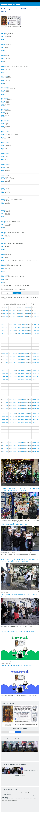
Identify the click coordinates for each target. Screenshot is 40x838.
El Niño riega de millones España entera (14, 524)
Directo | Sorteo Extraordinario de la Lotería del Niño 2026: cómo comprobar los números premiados (20, 560)
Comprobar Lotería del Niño (20, 728)
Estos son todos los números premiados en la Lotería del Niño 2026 (19, 595)
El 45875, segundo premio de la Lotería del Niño (16, 666)
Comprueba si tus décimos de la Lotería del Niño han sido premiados (23, 484)
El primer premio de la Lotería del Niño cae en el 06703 (18, 631)
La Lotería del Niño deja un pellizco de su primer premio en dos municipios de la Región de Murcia (20, 489)
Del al (4, 307)
